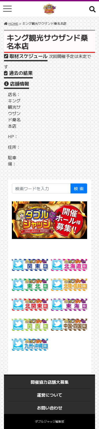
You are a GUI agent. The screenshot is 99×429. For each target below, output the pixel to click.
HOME (13, 23)
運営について (49, 395)
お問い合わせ (49, 408)
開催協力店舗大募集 (50, 382)
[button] (92, 9)
